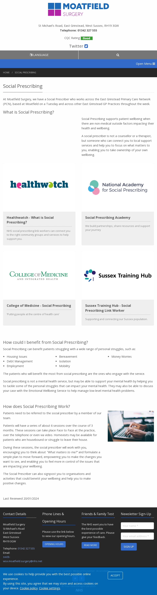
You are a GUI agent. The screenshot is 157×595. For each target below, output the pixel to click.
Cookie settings (49, 588)
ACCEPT (115, 575)
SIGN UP (129, 546)
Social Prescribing (25, 72)
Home (6, 72)
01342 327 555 (26, 548)
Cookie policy (29, 588)
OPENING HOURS (54, 544)
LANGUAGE (39, 55)
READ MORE (90, 545)
